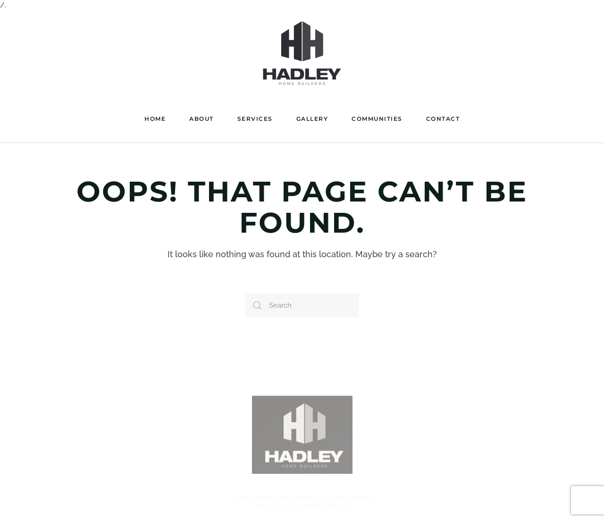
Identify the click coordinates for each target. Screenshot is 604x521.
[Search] (302, 305)
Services (255, 118)
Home (155, 118)
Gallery (312, 118)
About (201, 118)
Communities (377, 118)
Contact (443, 118)
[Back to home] (302, 53)
